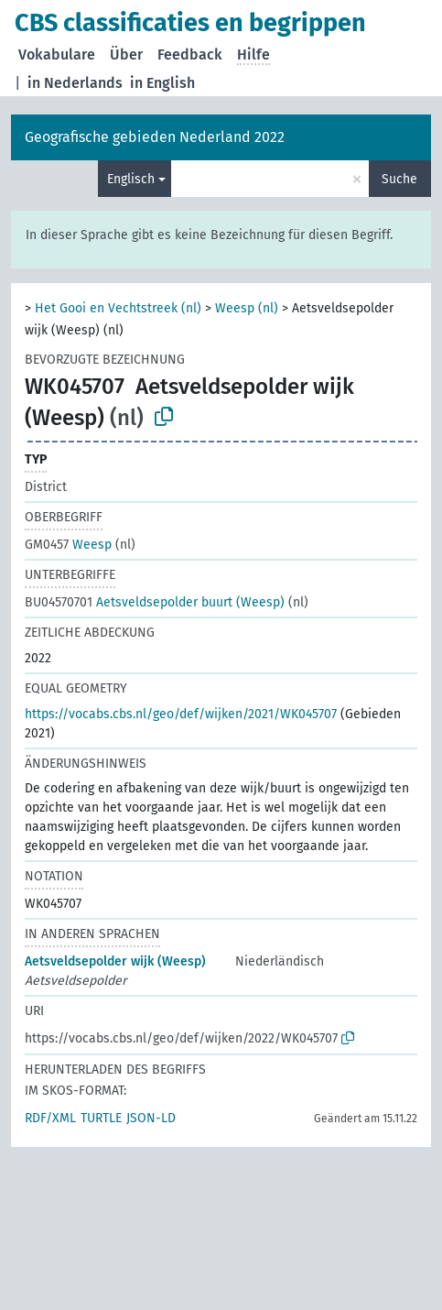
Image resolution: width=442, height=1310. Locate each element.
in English (162, 83)
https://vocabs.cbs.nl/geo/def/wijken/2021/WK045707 (181, 714)
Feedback (189, 54)
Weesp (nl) (246, 308)
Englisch (131, 179)
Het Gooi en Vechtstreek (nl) (118, 308)
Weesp (68, 544)
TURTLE (101, 1118)
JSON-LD (151, 1118)
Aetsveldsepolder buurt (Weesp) (155, 602)
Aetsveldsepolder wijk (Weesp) (115, 961)
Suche (399, 179)
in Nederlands (75, 83)
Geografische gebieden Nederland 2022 (155, 137)
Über (126, 54)
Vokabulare (56, 54)
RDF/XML (50, 1118)
